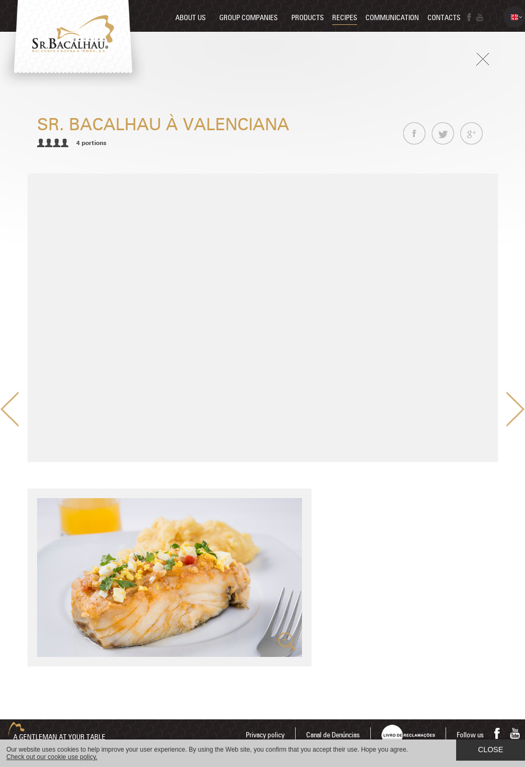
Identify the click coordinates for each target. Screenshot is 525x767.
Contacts (444, 18)
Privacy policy (265, 735)
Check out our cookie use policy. (51, 757)
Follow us (470, 735)
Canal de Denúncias (333, 735)
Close (490, 749)
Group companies (248, 18)
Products (307, 18)
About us (190, 18)
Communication (392, 18)
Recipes (344, 18)
